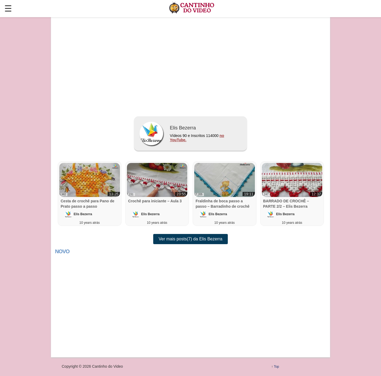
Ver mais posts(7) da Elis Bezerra (190, 239)
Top (276, 366)
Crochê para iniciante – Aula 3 (155, 201)
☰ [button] (8, 8)
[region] (190, 64)
